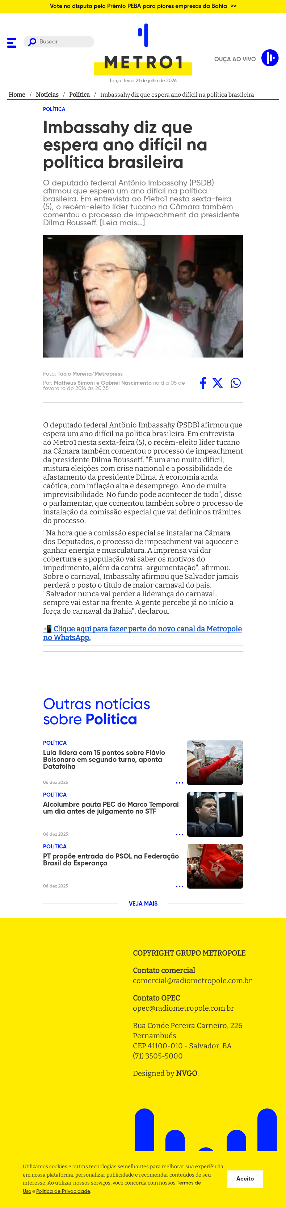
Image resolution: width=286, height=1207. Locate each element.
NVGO (186, 1073)
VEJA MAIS (143, 904)
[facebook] (203, 383)
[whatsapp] (235, 383)
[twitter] (217, 383)
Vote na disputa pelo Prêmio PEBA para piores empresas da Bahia (138, 6)
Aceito (245, 1179)
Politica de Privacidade (63, 1191)
